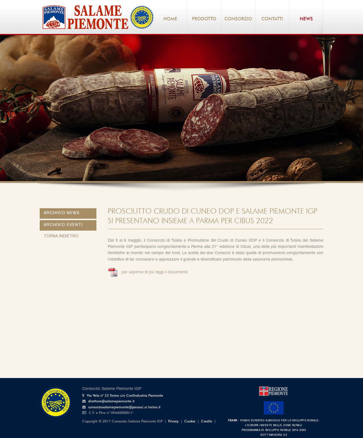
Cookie (189, 421)
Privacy (173, 421)
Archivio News (62, 213)
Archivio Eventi (63, 225)
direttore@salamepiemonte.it (111, 401)
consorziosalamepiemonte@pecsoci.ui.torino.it (124, 407)
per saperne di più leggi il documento (154, 272)
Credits (206, 421)
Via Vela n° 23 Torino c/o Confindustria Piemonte (125, 396)
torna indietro (61, 237)
